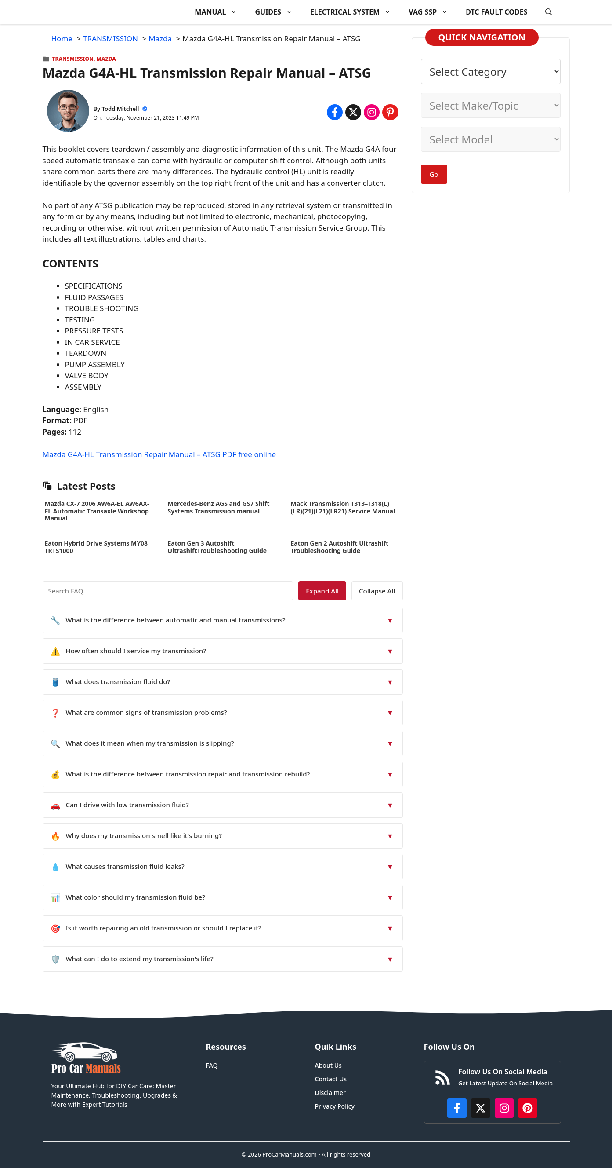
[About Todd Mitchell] (68, 112)
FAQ (212, 1065)
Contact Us (331, 1079)
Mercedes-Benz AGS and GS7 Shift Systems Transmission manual (219, 507)
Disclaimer (330, 1092)
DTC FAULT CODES (496, 12)
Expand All (322, 590)
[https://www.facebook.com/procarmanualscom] (457, 1108)
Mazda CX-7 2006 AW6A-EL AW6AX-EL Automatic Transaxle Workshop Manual (97, 511)
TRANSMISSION (73, 58)
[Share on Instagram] (372, 112)
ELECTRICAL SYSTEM (355, 12)
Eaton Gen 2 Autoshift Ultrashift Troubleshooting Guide (340, 547)
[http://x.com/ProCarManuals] (480, 1108)
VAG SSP (433, 12)
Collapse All (377, 590)
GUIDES (278, 12)
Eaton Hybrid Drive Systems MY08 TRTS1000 (96, 547)
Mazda (106, 58)
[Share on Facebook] (335, 112)
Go (434, 174)
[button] (548, 12)
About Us (328, 1065)
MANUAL (220, 12)
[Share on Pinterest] (390, 112)
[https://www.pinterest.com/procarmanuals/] (527, 1108)
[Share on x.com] (353, 112)
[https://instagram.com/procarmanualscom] (504, 1108)
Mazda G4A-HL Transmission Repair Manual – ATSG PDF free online (159, 454)
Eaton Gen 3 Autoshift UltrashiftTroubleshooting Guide (217, 547)
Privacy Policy (335, 1106)
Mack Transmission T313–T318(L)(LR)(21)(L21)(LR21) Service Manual (343, 507)
